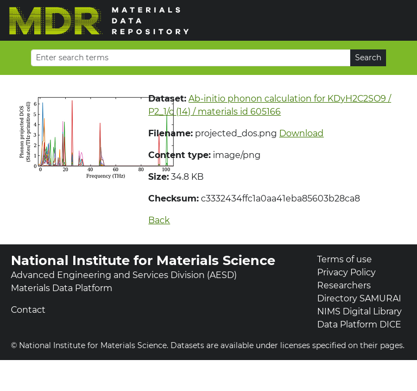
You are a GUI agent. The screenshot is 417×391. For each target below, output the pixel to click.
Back (159, 220)
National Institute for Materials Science (143, 260)
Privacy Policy (346, 272)
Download (301, 133)
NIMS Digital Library (359, 311)
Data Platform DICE (359, 324)
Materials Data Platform (61, 288)
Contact (28, 310)
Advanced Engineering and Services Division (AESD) (124, 275)
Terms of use (344, 259)
